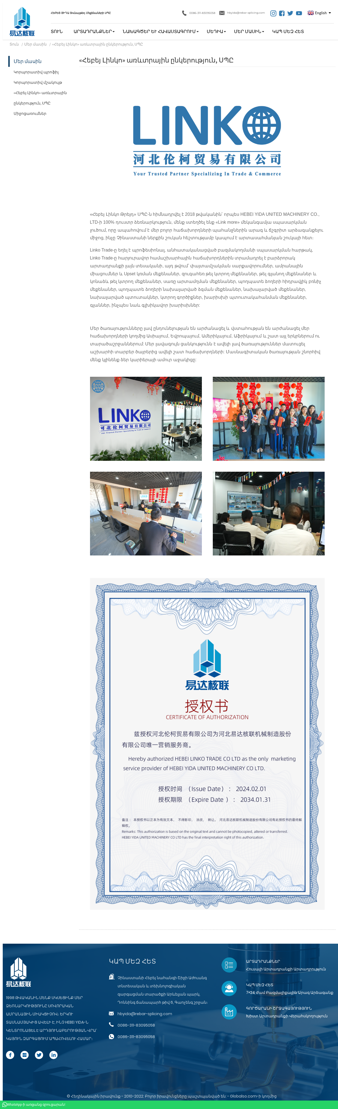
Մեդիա (215, 31)
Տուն (57, 31)
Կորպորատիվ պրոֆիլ (36, 72)
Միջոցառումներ (30, 113)
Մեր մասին (247, 31)
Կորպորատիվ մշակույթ (38, 82)
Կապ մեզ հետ (288, 31)
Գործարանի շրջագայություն (279, 1008)
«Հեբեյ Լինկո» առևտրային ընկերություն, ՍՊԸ (97, 44)
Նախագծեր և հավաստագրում (159, 31)
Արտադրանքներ (93, 31)
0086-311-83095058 (198, 13)
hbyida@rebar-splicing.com (242, 13)
